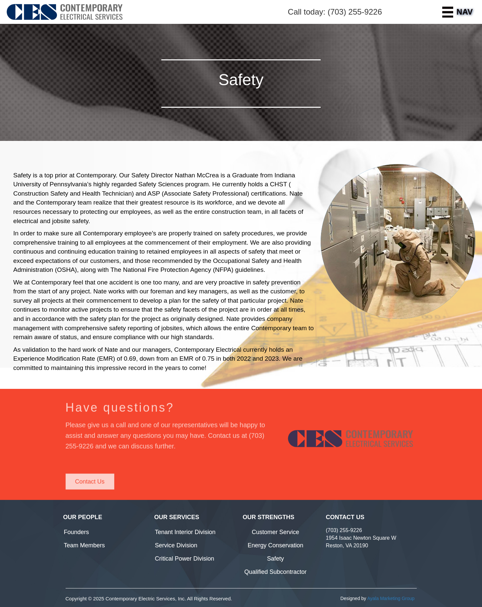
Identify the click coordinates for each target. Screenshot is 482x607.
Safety (275, 558)
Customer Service (275, 532)
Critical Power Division (184, 558)
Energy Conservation (275, 545)
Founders (76, 532)
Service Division (176, 545)
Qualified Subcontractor (275, 572)
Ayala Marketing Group (390, 598)
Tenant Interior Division (185, 532)
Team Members (84, 545)
